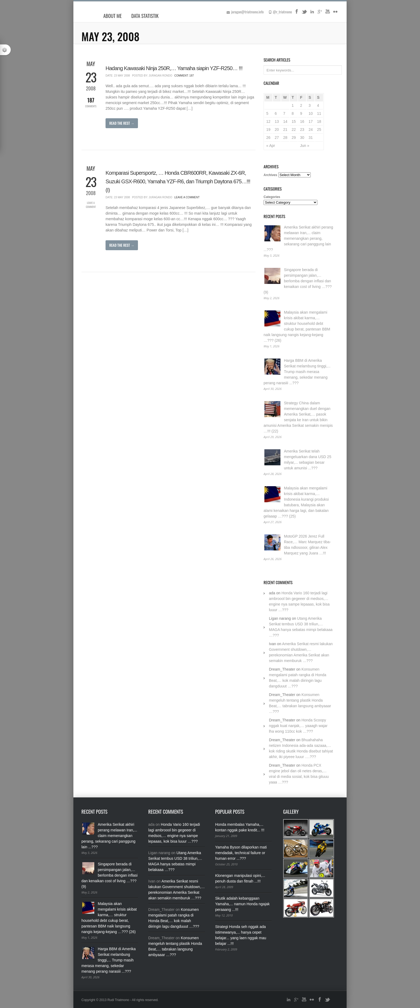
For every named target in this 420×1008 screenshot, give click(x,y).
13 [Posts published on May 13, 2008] (277, 121)
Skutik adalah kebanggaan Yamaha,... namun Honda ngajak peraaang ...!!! (242, 904)
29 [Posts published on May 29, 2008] (294, 137)
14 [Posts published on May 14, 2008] (285, 121)
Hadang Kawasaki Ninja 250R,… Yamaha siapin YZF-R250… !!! (174, 68)
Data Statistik (145, 15)
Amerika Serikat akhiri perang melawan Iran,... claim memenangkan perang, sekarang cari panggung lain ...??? (298, 238)
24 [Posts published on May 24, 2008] (311, 129)
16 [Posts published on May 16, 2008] (302, 121)
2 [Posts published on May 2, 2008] (301, 105)
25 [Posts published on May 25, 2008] (319, 129)
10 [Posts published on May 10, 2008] (311, 113)
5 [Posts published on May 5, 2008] (267, 113)
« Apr (270, 145)
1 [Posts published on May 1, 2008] (293, 105)
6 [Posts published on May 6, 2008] (276, 113)
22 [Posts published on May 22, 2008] (294, 129)
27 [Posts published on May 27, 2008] (277, 137)
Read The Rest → (121, 123)
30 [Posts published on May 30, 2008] (302, 137)
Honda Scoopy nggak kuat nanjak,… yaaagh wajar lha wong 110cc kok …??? (298, 725)
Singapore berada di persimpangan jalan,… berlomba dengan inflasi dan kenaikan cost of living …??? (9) (298, 281)
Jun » (304, 145)
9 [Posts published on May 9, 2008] (301, 113)
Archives (270, 175)
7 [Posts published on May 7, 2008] (284, 113)
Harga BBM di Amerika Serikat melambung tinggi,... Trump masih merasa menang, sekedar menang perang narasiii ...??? (297, 371)
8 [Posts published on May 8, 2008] (293, 113)
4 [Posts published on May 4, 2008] (318, 105)
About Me (112, 15)
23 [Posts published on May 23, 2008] (302, 129)
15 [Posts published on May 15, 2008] (294, 121)
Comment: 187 (184, 75)
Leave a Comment (91, 205)
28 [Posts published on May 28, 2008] (285, 137)
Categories (272, 197)
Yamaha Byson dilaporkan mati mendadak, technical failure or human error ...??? (241, 853)
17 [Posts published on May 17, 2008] (311, 121)
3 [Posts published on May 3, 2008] (310, 105)
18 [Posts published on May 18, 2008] (319, 121)
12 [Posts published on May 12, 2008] (268, 121)
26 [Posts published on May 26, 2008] (268, 137)
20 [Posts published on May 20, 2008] (277, 129)
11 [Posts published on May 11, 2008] (319, 113)
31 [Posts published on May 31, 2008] (311, 137)
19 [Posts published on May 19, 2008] (268, 129)
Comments (91, 102)
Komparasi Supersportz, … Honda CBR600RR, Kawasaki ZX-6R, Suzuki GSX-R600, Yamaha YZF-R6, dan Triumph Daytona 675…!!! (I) (178, 181)
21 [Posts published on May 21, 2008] (285, 129)
